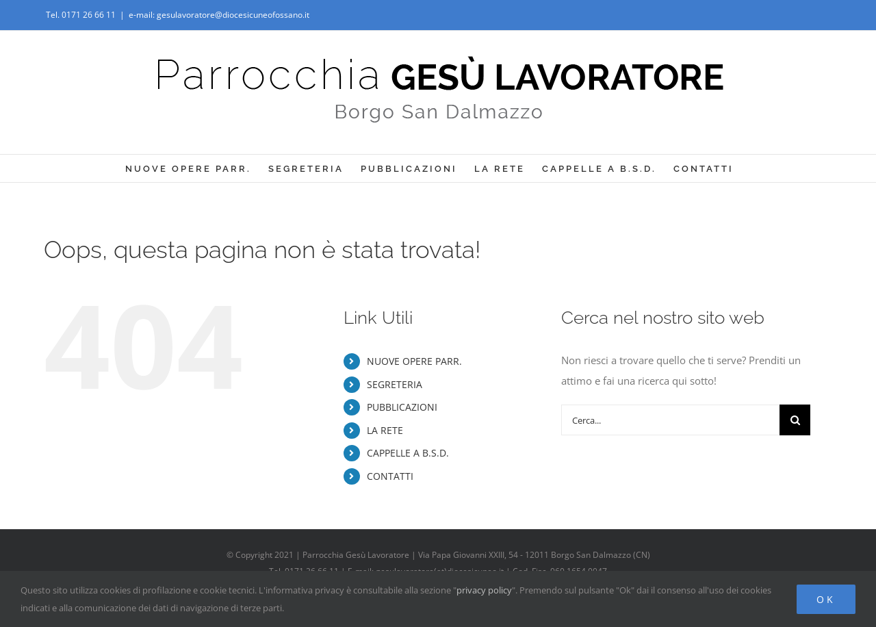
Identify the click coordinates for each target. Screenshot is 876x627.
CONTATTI (390, 476)
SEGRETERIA (394, 384)
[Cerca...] (670, 420)
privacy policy (484, 590)
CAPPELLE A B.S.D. (408, 452)
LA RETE (385, 430)
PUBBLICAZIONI (402, 406)
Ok (826, 599)
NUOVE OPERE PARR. (414, 361)
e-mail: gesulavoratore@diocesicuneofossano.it (219, 15)
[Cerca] (795, 420)
